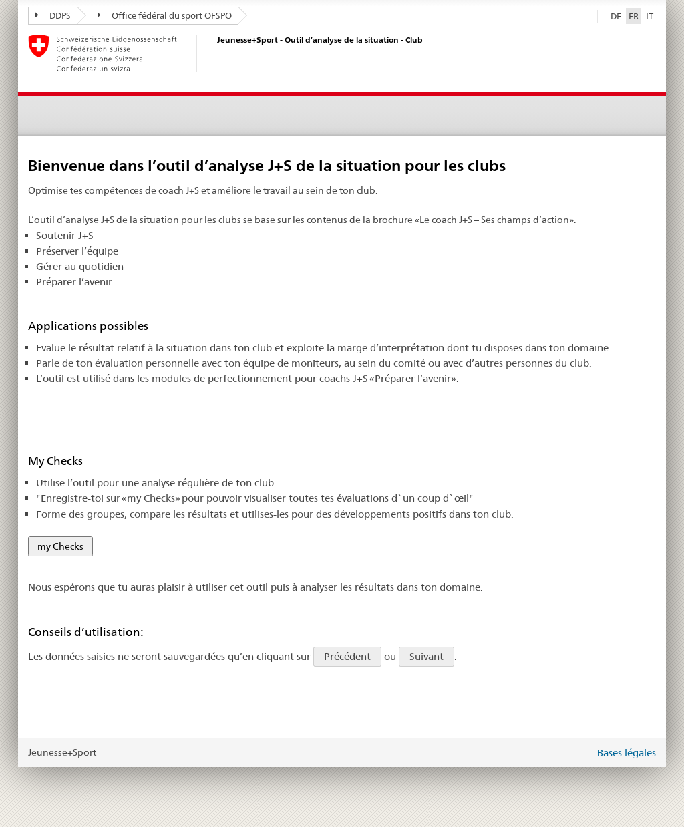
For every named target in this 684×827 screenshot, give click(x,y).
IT (649, 16)
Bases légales (626, 752)
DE (616, 16)
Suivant (426, 657)
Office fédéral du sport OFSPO (165, 15)
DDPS (53, 15)
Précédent (347, 657)
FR (635, 15)
